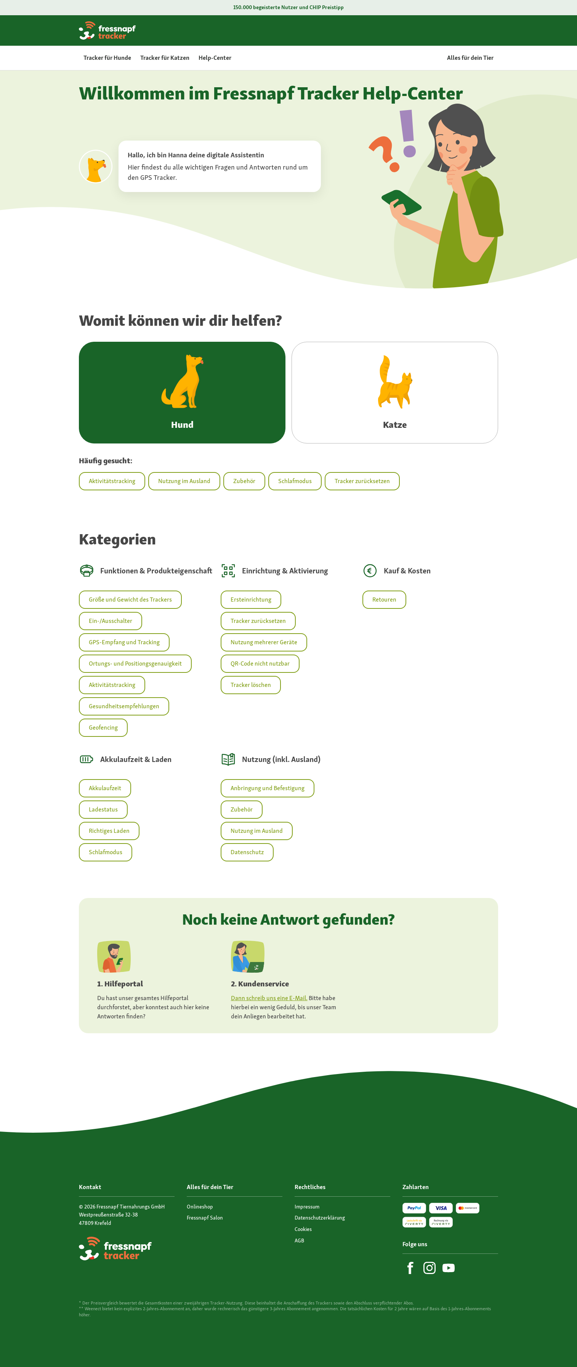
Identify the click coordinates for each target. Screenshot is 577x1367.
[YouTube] (449, 1268)
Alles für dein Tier (470, 58)
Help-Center (215, 58)
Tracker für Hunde (107, 58)
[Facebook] (410, 1268)
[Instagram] (430, 1268)
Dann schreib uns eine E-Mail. (269, 998)
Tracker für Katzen (164, 58)
